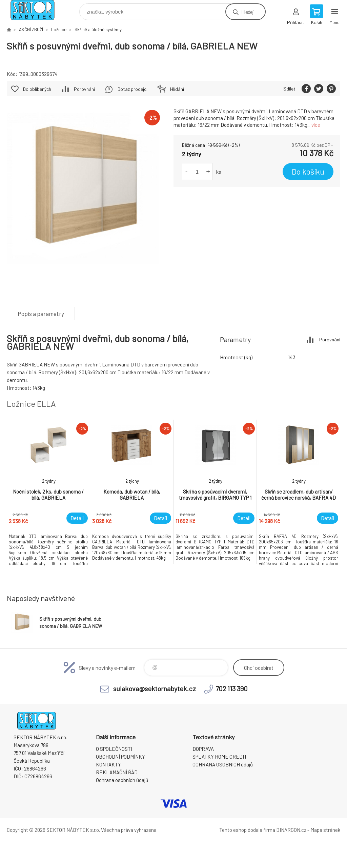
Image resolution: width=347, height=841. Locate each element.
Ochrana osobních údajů (122, 780)
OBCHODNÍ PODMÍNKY (120, 757)
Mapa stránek (325, 830)
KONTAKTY (108, 764)
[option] (48, 495)
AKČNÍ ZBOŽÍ (31, 29)
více (315, 125)
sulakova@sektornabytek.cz (154, 688)
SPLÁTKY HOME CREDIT (219, 757)
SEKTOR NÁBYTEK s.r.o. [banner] (37, 10)
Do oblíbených (37, 89)
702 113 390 (232, 688)
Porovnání (84, 89)
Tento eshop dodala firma (247, 830)
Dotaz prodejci (132, 89)
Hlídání (177, 89)
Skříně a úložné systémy (98, 29)
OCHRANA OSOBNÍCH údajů (222, 764)
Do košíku (308, 171)
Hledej (247, 11)
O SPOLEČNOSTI (114, 749)
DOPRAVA (203, 749)
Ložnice (58, 29)
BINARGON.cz (291, 830)
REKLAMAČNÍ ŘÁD (117, 772)
